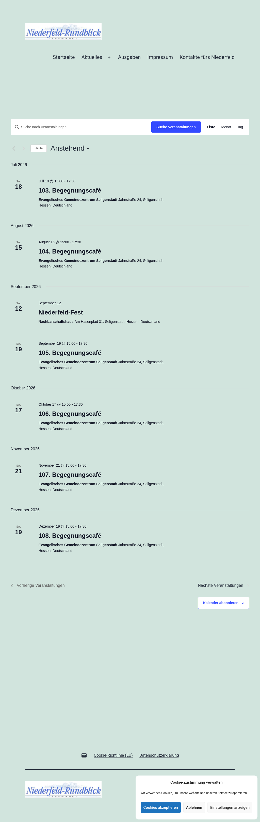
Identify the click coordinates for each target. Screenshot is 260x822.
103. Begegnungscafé (70, 190)
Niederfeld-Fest (61, 312)
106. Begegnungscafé (70, 413)
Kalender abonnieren (220, 603)
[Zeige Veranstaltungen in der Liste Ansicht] (211, 127)
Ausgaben (129, 57)
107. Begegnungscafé (70, 474)
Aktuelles (92, 57)
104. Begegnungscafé (70, 251)
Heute (39, 148)
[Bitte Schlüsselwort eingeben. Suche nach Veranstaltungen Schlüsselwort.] (81, 127)
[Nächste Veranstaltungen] (24, 148)
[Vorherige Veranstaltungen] (14, 148)
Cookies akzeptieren (160, 807)
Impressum (160, 57)
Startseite (64, 57)
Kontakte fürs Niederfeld (207, 57)
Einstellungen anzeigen (230, 807)
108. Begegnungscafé (70, 535)
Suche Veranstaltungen (176, 127)
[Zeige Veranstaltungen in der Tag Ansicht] (240, 127)
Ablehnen (194, 807)
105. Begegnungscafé (70, 352)
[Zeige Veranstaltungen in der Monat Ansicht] (226, 127)
